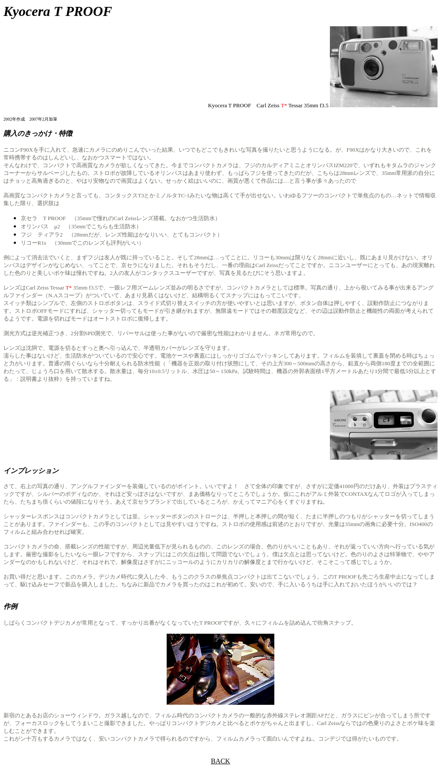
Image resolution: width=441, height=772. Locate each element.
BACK (220, 761)
